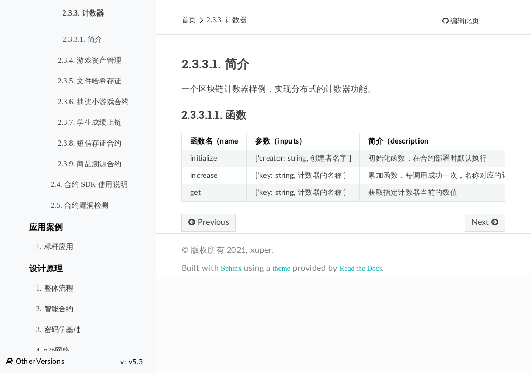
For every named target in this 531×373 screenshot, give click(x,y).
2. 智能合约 (55, 309)
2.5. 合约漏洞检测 (80, 205)
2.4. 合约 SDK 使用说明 (89, 185)
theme (281, 268)
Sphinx (231, 268)
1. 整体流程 (55, 288)
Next (484, 222)
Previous (208, 222)
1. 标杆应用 (55, 247)
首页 (188, 20)
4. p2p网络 (53, 350)
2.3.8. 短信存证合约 (89, 143)
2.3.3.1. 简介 (83, 40)
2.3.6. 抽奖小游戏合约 (93, 102)
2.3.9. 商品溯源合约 (89, 164)
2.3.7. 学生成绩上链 (89, 122)
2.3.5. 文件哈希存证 (89, 81)
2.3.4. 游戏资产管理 (89, 60)
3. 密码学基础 (58, 330)
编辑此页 (464, 21)
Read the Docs (361, 268)
